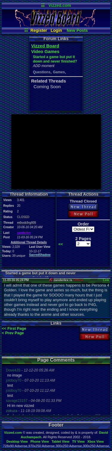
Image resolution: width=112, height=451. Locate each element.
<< (60, 244)
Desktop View (16, 441)
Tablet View (61, 441)
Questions (41, 72)
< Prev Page (13, 333)
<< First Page (14, 328)
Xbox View (96, 441)
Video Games (45, 51)
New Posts (77, 30)
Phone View (39, 441)
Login (56, 30)
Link (106, 280)
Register (38, 30)
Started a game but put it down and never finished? (55, 59)
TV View (78, 441)
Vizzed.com (59, 5)
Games (59, 72)
